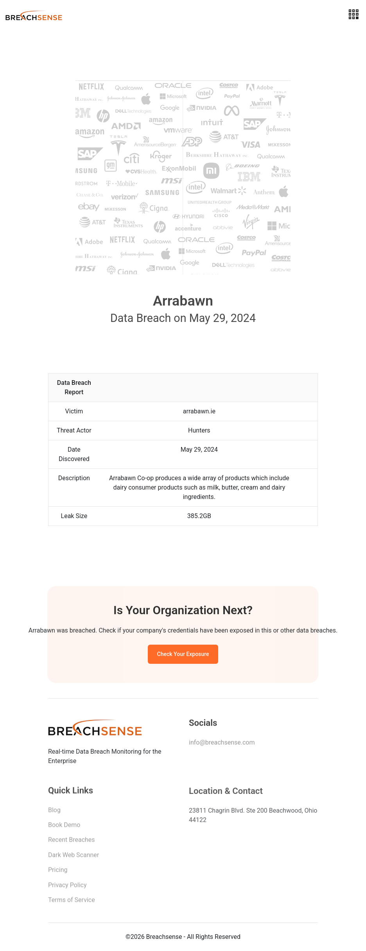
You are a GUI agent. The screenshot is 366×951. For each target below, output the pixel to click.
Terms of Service (71, 902)
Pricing (58, 872)
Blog (54, 812)
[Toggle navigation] (353, 14)
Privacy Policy (67, 887)
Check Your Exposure (183, 655)
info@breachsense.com (222, 744)
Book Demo (64, 827)
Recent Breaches (71, 842)
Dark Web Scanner (73, 857)
